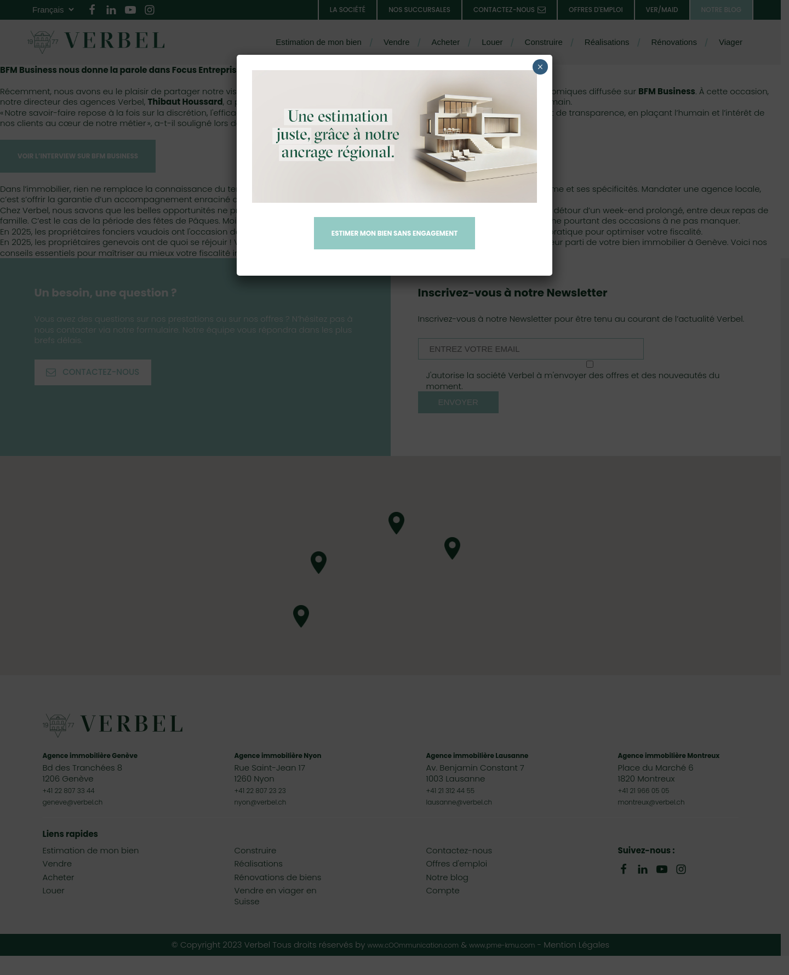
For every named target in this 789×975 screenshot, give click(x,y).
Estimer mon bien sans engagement (394, 234)
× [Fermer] (540, 67)
